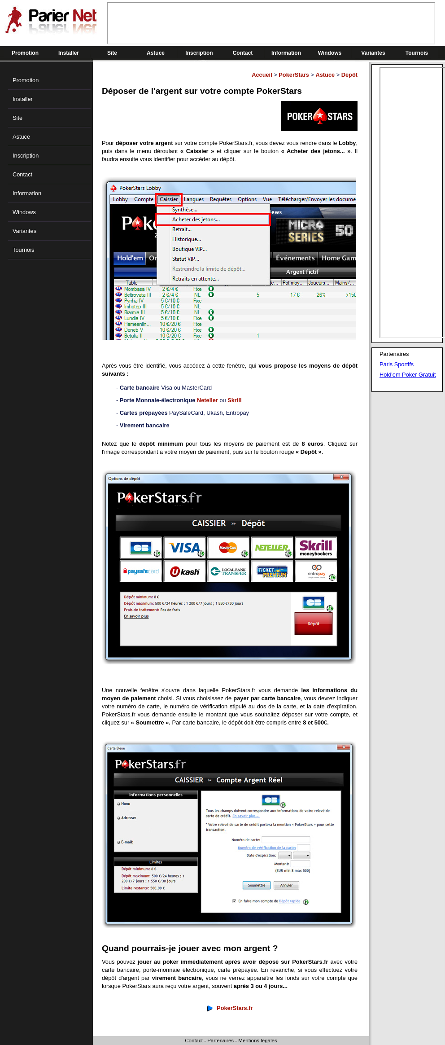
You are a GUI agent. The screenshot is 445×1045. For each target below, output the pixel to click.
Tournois (417, 53)
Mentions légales (257, 1040)
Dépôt (349, 74)
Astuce (156, 53)
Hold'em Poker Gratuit (408, 374)
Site (112, 53)
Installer (68, 53)
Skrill (234, 400)
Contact (243, 53)
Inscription (199, 53)
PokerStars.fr (235, 1008)
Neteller (207, 400)
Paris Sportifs (397, 364)
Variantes (373, 53)
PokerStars (294, 74)
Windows (330, 53)
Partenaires (220, 1040)
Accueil (262, 74)
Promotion (25, 53)
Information (286, 53)
